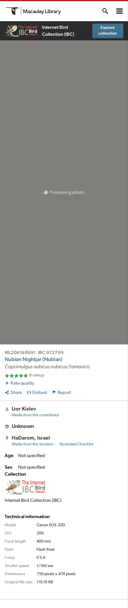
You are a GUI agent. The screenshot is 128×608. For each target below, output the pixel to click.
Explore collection (107, 30)
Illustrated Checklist (76, 444)
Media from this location (32, 444)
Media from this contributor (35, 415)
